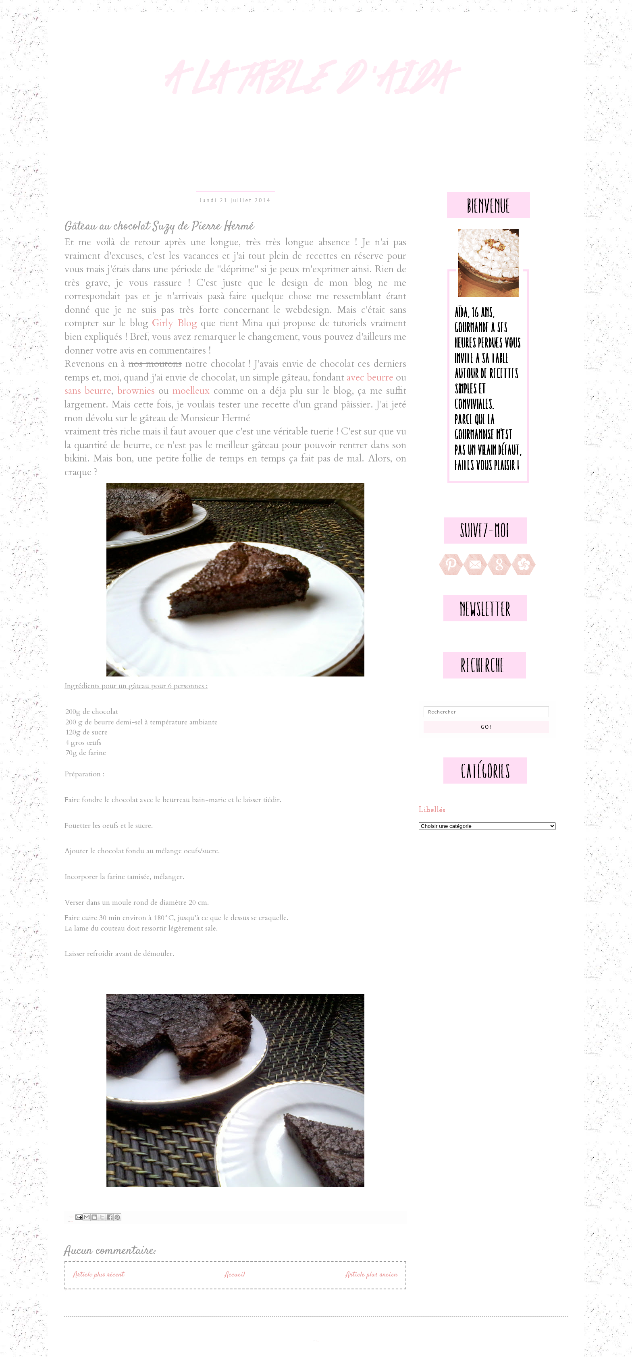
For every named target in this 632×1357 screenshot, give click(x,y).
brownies (136, 390)
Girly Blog (174, 323)
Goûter (71, 1221)
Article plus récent (98, 1275)
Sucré (72, 1221)
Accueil (235, 1275)
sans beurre (87, 390)
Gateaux (70, 1221)
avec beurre (370, 377)
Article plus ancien (371, 1275)
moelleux (191, 390)
